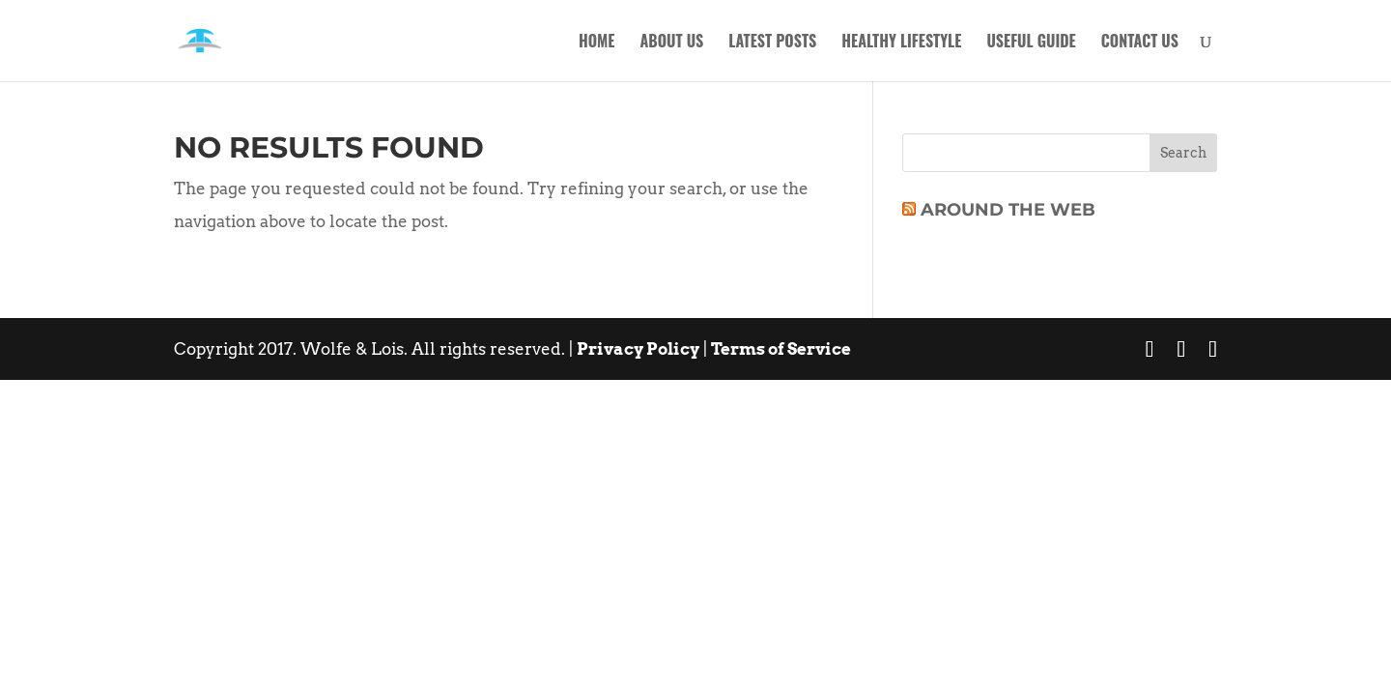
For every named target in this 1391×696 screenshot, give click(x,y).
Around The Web (1008, 209)
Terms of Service (781, 349)
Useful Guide (1030, 43)
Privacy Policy (638, 349)
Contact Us (1139, 43)
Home (597, 43)
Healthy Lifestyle (901, 43)
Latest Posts (772, 43)
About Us (671, 43)
